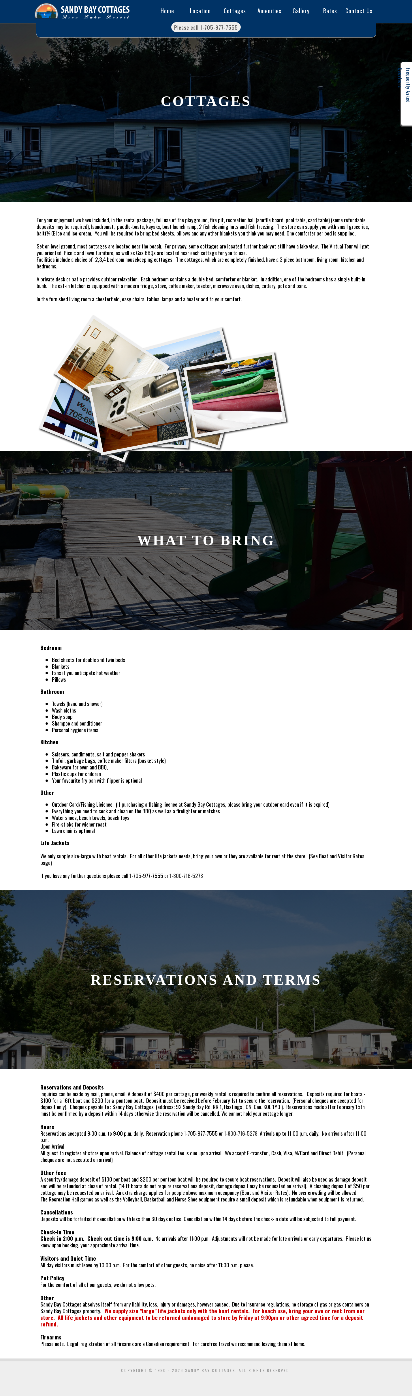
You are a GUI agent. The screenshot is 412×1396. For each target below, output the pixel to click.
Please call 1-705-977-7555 (206, 27)
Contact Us (359, 10)
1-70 (188, 1133)
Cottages (235, 10)
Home (167, 10)
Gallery (301, 10)
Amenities (269, 10)
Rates (330, 10)
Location (200, 10)
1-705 (135, 875)
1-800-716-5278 (186, 875)
